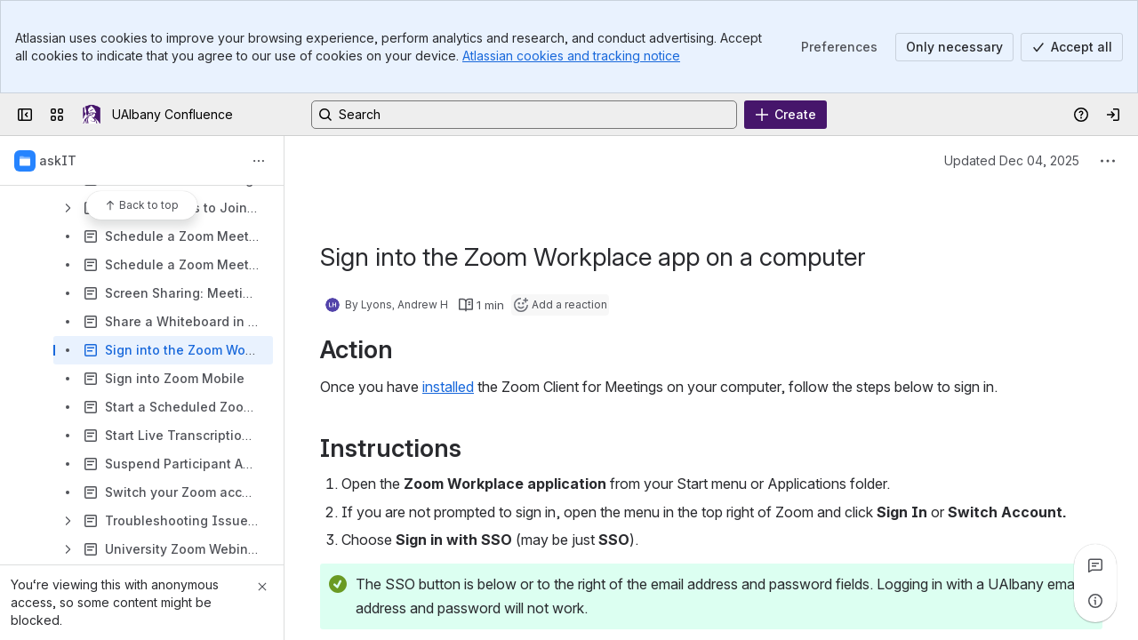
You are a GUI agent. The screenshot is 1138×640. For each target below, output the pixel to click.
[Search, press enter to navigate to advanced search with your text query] (524, 114)
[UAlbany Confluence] (91, 114)
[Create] (785, 114)
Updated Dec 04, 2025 (1011, 160)
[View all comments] (1095, 565)
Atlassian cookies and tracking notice (571, 55)
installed (448, 387)
